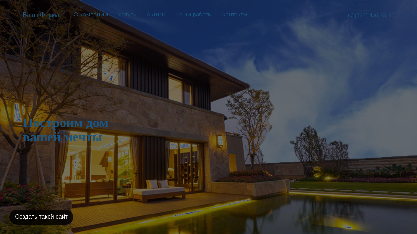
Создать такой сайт (41, 216)
